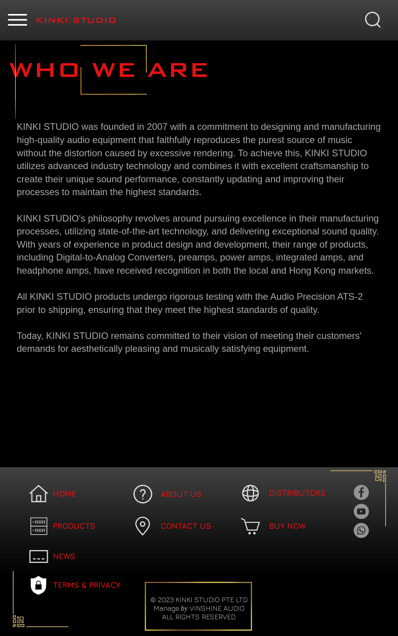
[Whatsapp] (361, 530)
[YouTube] (361, 511)
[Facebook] (361, 492)
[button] (17, 20)
